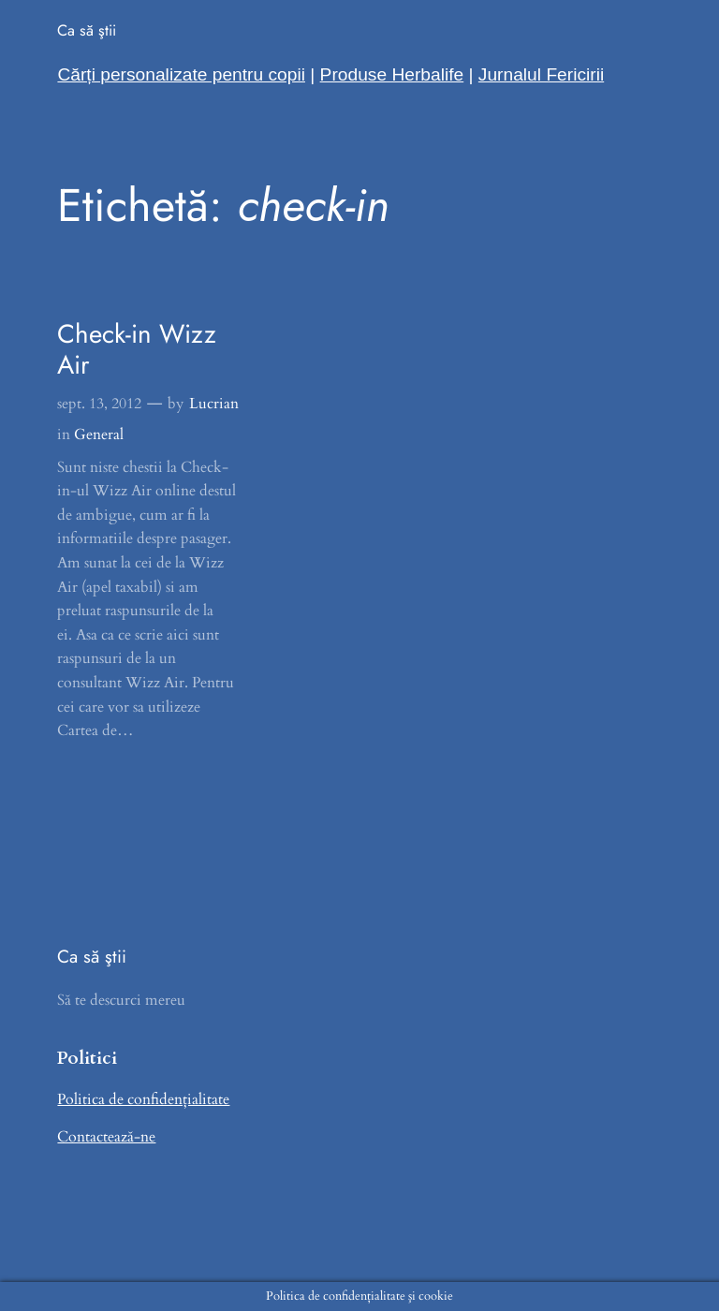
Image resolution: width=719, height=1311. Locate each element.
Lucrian (214, 403)
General (99, 434)
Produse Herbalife (392, 74)
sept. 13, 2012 (99, 403)
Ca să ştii (86, 30)
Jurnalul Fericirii (541, 74)
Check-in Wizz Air (136, 349)
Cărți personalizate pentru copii (181, 74)
